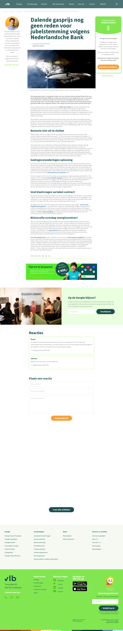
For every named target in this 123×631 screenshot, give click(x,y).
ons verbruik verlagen (54, 178)
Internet (44, 4)
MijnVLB (103, 4)
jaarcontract (53, 230)
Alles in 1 (95, 539)
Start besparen (37, 277)
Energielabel (9, 552)
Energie (19, 4)
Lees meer (66, 494)
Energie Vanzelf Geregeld (13, 536)
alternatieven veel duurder (56, 172)
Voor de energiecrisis (38, 237)
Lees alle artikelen (61, 509)
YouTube (58, 592)
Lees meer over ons (11, 65)
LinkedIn (58, 588)
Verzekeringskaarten (41, 552)
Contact (92, 4)
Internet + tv (96, 542)
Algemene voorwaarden (79, 619)
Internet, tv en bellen (99, 532)
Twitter (58, 584)
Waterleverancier (68, 539)
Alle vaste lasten (58, 4)
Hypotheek (37, 586)
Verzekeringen (32, 4)
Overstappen (96, 546)
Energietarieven (10, 542)
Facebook (58, 581)
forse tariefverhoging (45, 212)
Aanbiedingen (96, 549)
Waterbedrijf (67, 536)
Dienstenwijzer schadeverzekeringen (46, 559)
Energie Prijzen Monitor (12, 556)
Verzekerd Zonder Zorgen (42, 536)
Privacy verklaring (77, 621)
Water (65, 532)
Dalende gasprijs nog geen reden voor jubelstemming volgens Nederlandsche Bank (51, 11)
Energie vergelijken (11, 539)
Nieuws (71, 4)
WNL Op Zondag (65, 107)
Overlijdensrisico (39, 546)
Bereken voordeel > (108, 67)
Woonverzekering (39, 542)
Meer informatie (107, 76)
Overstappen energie (11, 546)
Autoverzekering (39, 539)
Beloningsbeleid (39, 556)
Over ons (81, 4)
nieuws (11, 11)
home (5, 11)
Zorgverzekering (39, 549)
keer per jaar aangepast (76, 237)
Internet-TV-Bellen (40, 589)
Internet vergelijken (98, 536)
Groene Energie (10, 549)
